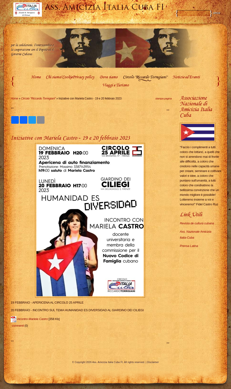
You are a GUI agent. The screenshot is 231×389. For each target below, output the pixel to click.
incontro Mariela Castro (32, 319)
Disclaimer (153, 362)
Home (35, 77)
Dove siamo (108, 77)
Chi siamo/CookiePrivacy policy (70, 77)
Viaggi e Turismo (115, 85)
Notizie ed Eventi (186, 77)
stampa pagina (163, 98)
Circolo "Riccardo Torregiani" (145, 77)
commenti (18, 325)
